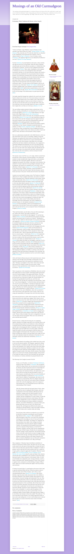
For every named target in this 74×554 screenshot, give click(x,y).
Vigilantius (28, 126)
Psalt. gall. (25, 246)
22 (32, 180)
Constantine (33, 364)
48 (32, 114)
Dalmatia (16, 57)
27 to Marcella (35, 183)
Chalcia (22, 69)
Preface (21, 208)
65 (24, 267)
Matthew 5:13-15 (38, 105)
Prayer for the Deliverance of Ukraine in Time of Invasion (55, 77)
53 (31, 473)
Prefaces (30, 221)
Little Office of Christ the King (54, 105)
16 (24, 59)
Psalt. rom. (41, 243)
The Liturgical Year (31, 46)
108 (31, 89)
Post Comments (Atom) (20, 548)
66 (19, 152)
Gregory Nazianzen (38, 375)
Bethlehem (32, 191)
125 (32, 85)
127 (32, 167)
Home (29, 546)
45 (27, 112)
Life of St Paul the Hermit (22, 452)
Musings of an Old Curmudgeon (37, 6)
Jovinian (23, 126)
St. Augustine (28, 415)
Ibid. (22, 88)
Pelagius (33, 126)
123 (25, 117)
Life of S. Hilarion (33, 452)
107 (40, 288)
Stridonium (19, 62)
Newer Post (14, 546)
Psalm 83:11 (19, 301)
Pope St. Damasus (25, 56)
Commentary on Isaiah (28, 311)
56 (23, 227)
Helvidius (20, 123)
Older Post (43, 546)
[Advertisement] (55, 37)
